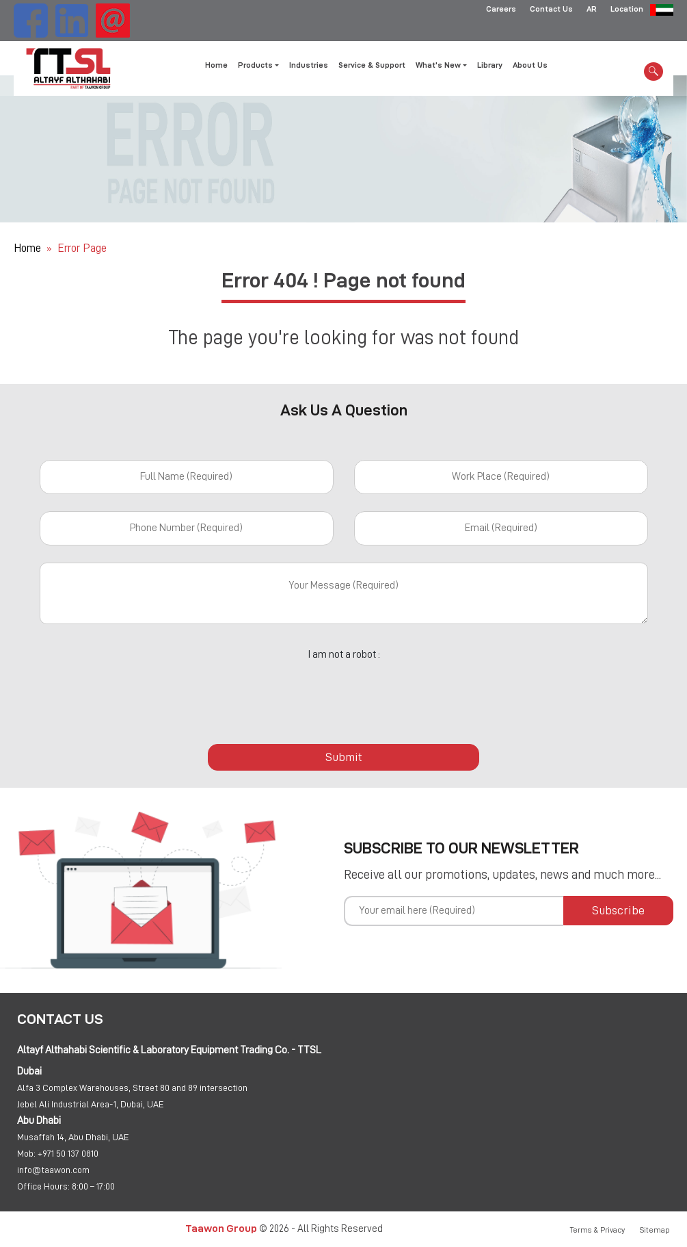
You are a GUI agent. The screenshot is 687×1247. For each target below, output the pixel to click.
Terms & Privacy (597, 1230)
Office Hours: (43, 1186)
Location (626, 10)
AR (592, 10)
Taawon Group (221, 1228)
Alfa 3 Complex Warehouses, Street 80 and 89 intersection (132, 1087)
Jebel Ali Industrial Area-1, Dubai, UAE (90, 1104)
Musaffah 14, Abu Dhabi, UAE (73, 1137)
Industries (308, 65)
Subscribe (618, 910)
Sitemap (655, 1230)
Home (216, 65)
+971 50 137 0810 (68, 1153)
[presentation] (344, 694)
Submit (343, 757)
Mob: (26, 1153)
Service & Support (371, 65)
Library (489, 65)
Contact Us (551, 10)
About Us (530, 65)
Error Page (82, 248)
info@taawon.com (53, 1169)
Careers (501, 10)
